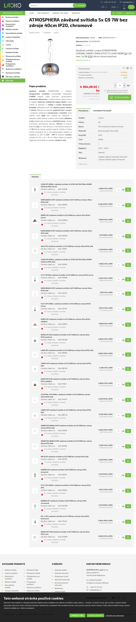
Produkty (47, 32)
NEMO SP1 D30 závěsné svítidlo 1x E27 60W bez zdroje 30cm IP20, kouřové (65, 336)
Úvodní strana (34, 32)
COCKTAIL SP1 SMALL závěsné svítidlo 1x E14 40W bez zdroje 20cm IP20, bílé (65, 395)
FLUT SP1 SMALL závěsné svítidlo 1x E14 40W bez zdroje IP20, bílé (66, 486)
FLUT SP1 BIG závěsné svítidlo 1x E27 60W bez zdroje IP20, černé (67, 275)
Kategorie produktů (12, 13)
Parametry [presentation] (83, 110)
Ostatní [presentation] (35, 176)
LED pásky (10, 41)
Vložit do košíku (121, 97)
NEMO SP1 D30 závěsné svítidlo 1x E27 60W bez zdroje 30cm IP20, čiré (65, 533)
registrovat (129, 13)
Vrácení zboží (60, 591)
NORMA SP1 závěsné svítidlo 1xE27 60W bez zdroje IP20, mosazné (64, 471)
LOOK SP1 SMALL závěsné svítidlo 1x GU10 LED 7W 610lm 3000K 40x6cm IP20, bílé (66, 260)
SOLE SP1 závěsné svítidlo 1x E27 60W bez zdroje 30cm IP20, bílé (67, 246)
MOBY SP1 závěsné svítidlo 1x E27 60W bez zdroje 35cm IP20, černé (65, 216)
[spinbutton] (120, 85)
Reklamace (59, 588)
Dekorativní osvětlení (10, 25)
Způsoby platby (61, 570)
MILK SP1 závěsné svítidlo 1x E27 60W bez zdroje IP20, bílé (65, 456)
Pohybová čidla (12, 52)
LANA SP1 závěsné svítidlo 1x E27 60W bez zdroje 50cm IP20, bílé (67, 350)
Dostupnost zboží (61, 576)
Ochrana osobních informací (61, 584)
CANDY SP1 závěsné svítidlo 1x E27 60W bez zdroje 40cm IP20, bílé (66, 364)
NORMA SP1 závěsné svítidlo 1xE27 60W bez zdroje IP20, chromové (64, 502)
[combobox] (104, 7)
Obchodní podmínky (62, 580)
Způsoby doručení (62, 573)
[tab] (83, 110)
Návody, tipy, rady (60, 13)
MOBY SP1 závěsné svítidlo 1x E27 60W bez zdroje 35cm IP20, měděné (65, 320)
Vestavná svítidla (13, 73)
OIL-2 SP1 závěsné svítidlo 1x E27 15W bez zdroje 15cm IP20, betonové (65, 517)
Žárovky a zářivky (13, 77)
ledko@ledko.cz (128, 2)
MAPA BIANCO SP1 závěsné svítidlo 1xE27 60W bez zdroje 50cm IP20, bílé (66, 289)
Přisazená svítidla (13, 56)
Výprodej (9, 80)
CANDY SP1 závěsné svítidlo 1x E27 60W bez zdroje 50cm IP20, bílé (66, 411)
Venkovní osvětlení (13, 69)
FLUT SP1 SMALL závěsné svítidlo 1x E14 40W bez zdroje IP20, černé (66, 305)
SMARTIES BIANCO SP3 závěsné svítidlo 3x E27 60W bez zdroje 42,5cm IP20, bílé (66, 426)
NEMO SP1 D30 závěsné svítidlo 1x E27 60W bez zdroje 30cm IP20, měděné (65, 380)
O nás (31, 13)
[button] (124, 85)
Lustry (8, 45)
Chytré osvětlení (12, 21)
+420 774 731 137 (110, 2)
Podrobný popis (82, 60)
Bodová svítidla (12, 17)
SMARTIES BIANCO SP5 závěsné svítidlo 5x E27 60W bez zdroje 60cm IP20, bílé (66, 442)
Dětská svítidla (12, 29)
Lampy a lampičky (13, 37)
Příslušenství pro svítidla (13, 60)
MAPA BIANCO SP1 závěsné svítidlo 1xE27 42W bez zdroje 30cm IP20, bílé (66, 201)
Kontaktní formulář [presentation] (102, 110)
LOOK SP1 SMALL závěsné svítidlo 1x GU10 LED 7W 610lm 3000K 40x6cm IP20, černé (66, 185)
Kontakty (76, 13)
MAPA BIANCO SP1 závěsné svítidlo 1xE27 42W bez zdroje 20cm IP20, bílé (66, 232)
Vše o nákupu (43, 13)
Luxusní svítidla (12, 48)
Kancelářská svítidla (14, 33)
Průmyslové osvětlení (10, 65)
